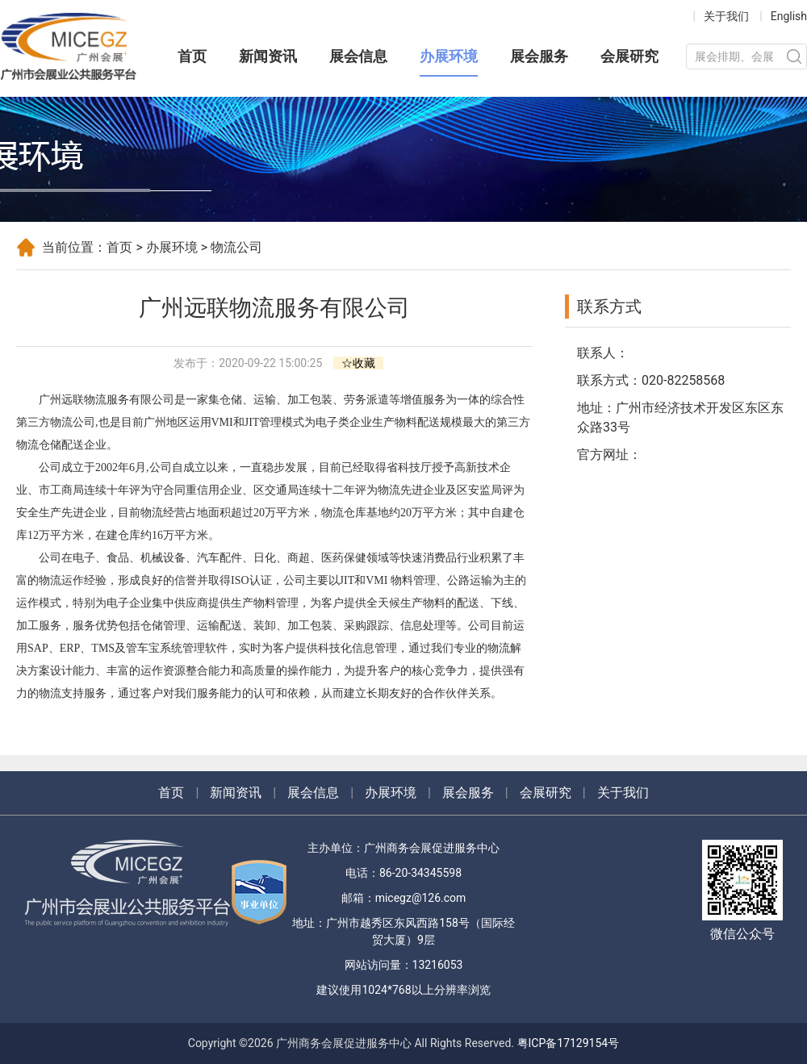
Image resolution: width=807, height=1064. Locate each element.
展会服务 (539, 56)
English (789, 16)
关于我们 (726, 16)
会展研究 (629, 56)
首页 (192, 56)
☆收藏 (358, 363)
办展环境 (449, 56)
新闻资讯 (268, 56)
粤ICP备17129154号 (568, 1043)
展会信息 (358, 56)
